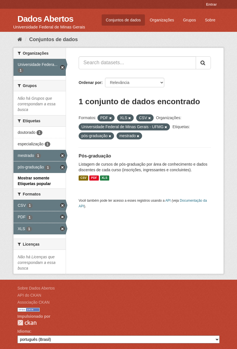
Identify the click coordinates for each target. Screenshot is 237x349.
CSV (83, 178)
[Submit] (203, 62)
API (168, 201)
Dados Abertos (45, 18)
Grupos (189, 20)
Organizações (162, 20)
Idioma (23, 331)
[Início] (19, 39)
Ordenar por (90, 82)
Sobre (210, 20)
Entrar (211, 4)
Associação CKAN (33, 302)
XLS (104, 178)
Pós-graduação (95, 156)
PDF (94, 178)
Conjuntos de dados (123, 20)
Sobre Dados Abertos (36, 288)
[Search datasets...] (137, 62)
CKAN (27, 323)
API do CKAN (29, 295)
